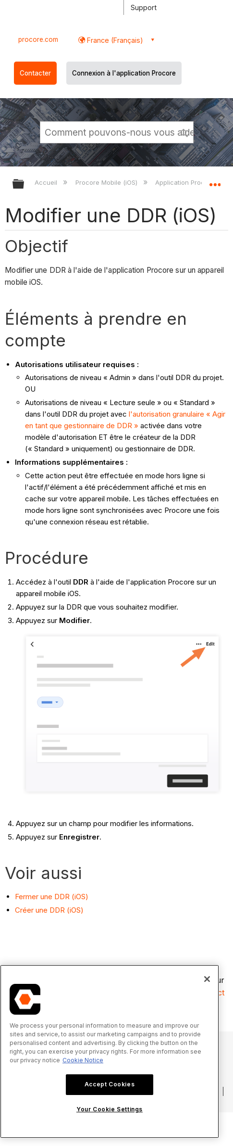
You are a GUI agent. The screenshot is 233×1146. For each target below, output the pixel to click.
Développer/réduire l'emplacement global (215, 181)
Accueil (47, 182)
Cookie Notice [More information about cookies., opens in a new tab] (82, 1060)
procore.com (38, 39)
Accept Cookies (110, 1084)
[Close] (207, 979)
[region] (109, 1051)
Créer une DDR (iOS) (49, 910)
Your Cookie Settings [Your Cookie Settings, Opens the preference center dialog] (109, 1109)
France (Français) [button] (114, 40)
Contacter (35, 73)
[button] (184, 132)
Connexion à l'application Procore (124, 73)
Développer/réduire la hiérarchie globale (24, 184)
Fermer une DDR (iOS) (51, 896)
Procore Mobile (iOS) (107, 182)
